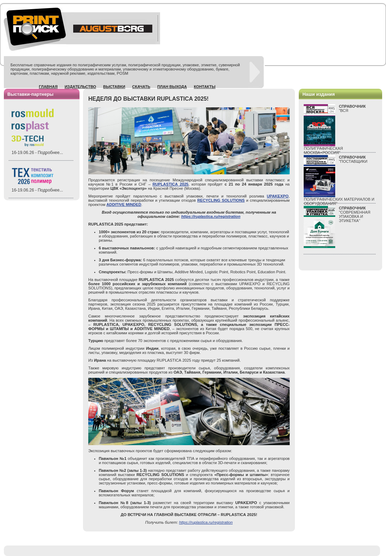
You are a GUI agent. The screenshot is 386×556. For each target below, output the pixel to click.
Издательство (80, 87)
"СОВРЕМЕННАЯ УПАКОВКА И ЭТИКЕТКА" (354, 214)
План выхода (172, 87)
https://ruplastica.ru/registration (210, 216)
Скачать (141, 87)
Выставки (114, 87)
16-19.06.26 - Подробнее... (37, 152)
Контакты (204, 87)
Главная (48, 87)
